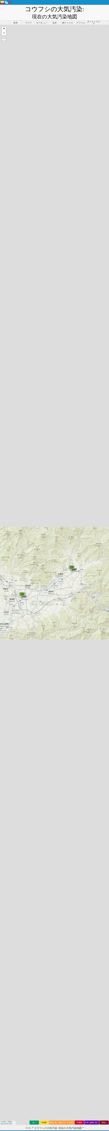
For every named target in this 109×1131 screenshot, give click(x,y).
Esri (10, 1123)
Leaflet (3, 1121)
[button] (4, 20)
